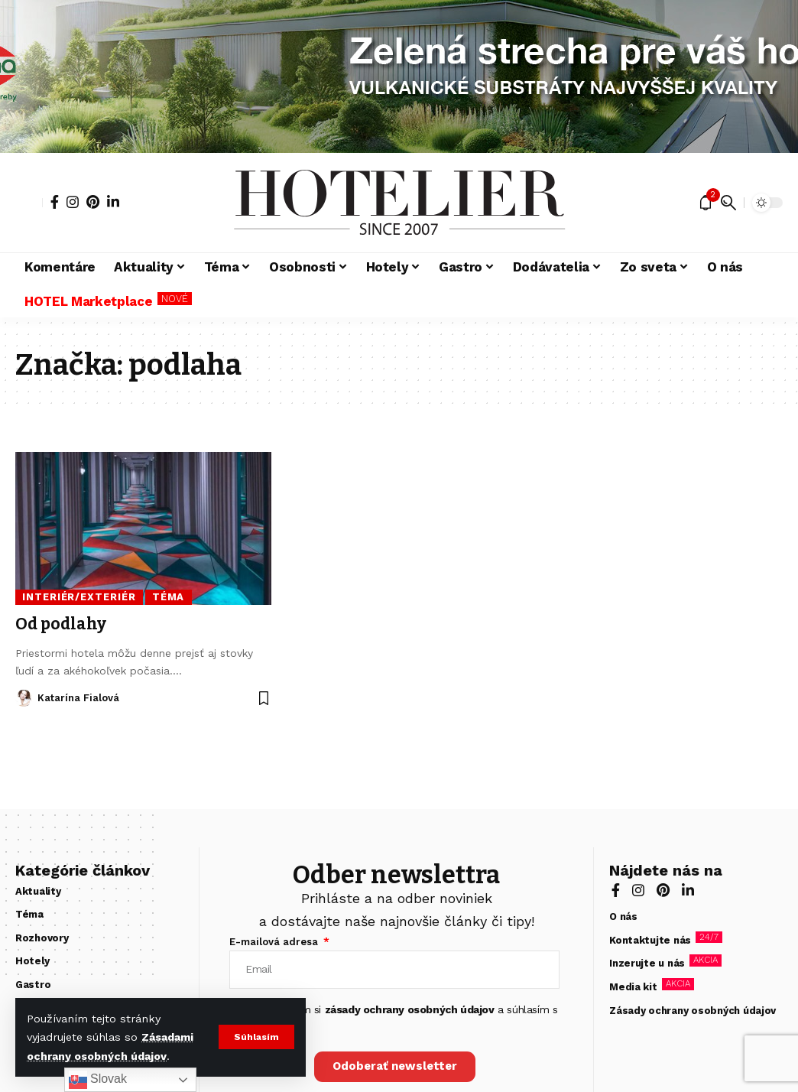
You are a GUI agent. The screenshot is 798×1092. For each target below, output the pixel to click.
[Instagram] (73, 202)
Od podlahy (60, 624)
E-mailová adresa (275, 941)
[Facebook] (55, 202)
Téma (168, 597)
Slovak (98, 1080)
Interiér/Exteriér (78, 597)
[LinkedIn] (113, 202)
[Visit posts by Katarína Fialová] (23, 698)
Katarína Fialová (78, 698)
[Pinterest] (93, 202)
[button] (256, 1037)
